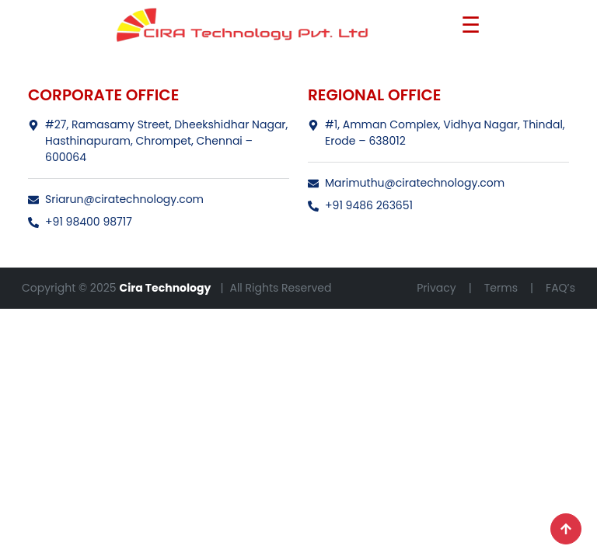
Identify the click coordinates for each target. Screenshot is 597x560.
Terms (501, 288)
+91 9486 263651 (360, 205)
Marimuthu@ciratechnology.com (406, 183)
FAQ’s (560, 288)
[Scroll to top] (565, 528)
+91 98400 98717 (80, 221)
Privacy (436, 288)
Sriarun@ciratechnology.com (116, 199)
